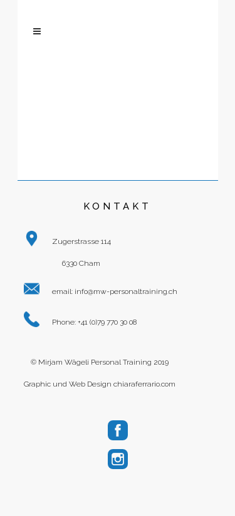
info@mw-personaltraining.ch (126, 291)
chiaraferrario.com (144, 384)
